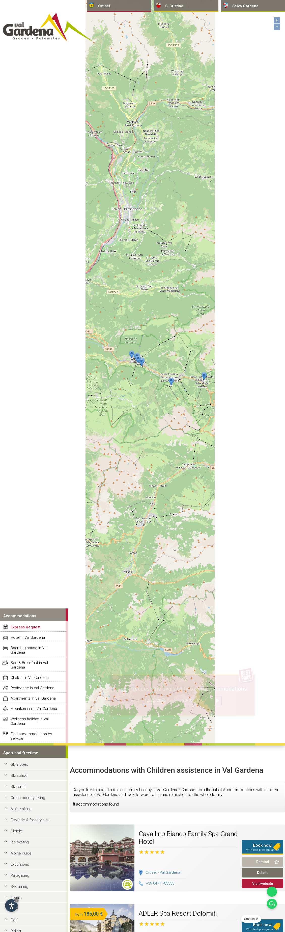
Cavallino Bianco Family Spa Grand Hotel (188, 837)
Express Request (26, 627)
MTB (14, 909)
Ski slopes (19, 764)
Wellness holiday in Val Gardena (30, 721)
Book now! (262, 847)
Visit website (262, 884)
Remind (262, 862)
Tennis (16, 897)
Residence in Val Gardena (32, 688)
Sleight (16, 831)
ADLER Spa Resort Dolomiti (178, 913)
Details (262, 873)
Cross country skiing (28, 797)
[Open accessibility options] (11, 905)
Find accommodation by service (31, 736)
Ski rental (18, 786)
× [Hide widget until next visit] (16, 900)
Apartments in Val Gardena (33, 698)
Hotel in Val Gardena (28, 637)
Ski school (19, 775)
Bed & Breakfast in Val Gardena (29, 665)
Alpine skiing (21, 809)
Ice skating (20, 842)
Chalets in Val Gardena (30, 677)
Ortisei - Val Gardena (163, 872)
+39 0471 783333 (156, 883)
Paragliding (20, 875)
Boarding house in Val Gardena (29, 650)
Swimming (19, 886)
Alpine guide (21, 853)
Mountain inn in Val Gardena (34, 708)
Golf (14, 920)
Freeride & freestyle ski (30, 820)
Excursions (20, 864)
